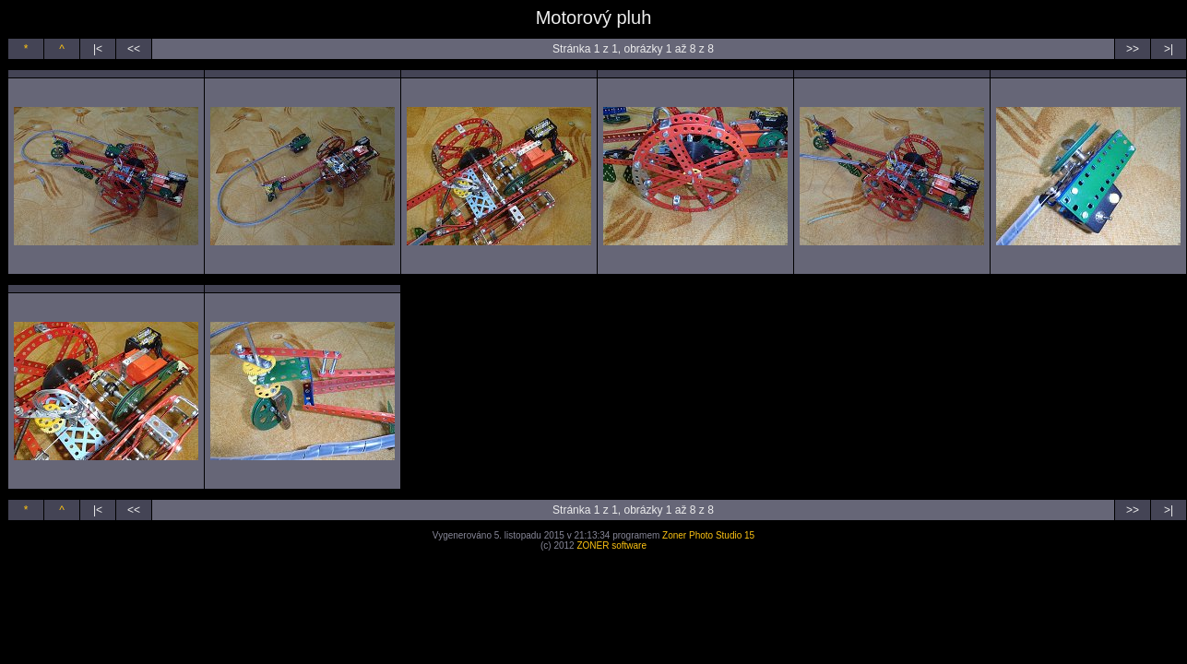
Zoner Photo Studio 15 (708, 535)
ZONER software (611, 545)
